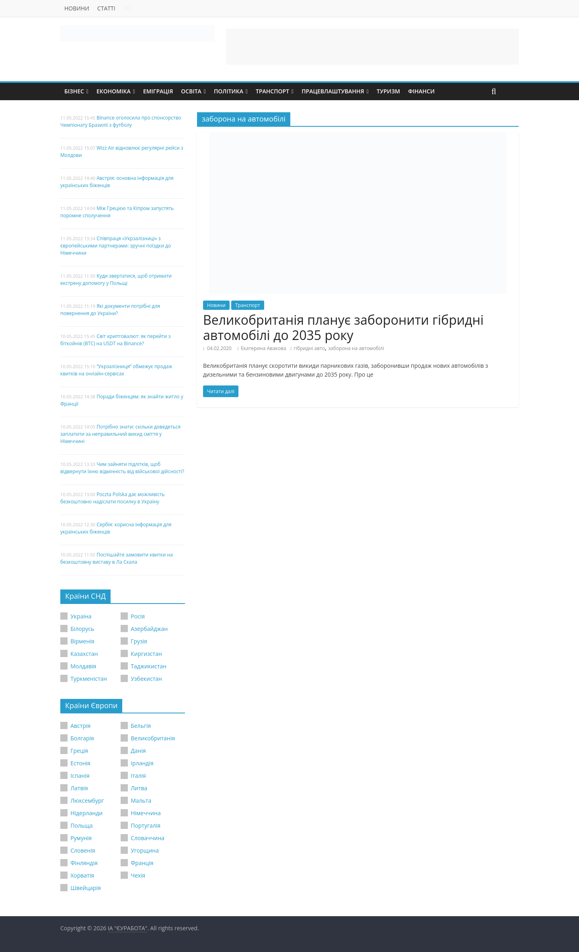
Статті (106, 8)
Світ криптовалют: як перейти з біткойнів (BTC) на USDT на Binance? (115, 340)
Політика (228, 91)
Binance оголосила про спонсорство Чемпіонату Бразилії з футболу (120, 121)
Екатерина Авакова (263, 348)
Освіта (191, 91)
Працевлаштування (333, 91)
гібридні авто (309, 348)
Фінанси (421, 91)
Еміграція (158, 91)
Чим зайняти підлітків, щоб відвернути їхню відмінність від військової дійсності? (122, 468)
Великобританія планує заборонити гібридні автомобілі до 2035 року (343, 327)
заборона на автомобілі (356, 348)
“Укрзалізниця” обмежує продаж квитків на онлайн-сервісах (116, 370)
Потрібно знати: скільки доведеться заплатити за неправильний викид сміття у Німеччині (120, 434)
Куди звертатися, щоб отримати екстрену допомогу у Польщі (116, 279)
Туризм (388, 91)
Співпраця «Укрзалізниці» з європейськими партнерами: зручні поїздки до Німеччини (115, 245)
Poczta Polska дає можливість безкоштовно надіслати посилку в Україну (112, 498)
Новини (76, 8)
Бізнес (74, 91)
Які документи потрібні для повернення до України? (110, 310)
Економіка (113, 91)
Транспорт (272, 91)
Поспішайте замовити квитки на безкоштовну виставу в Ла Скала (116, 558)
